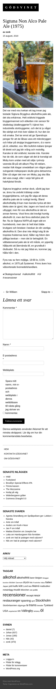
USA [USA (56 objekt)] (5, 611)
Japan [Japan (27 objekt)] (5, 586)
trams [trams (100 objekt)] (32, 605)
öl (40, 274)
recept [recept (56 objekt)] (29, 595)
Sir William (10, 292)
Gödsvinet (21, 7)
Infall (8, 477)
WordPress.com (26, 684)
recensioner (10, 277)
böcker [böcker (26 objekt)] (12, 582)
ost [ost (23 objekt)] (31, 590)
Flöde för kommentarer (16, 665)
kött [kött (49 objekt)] (21, 586)
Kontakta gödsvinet (16, 454)
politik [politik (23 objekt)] (35, 590)
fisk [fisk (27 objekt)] (31, 582)
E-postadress (10, 357)
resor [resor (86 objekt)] (37, 595)
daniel (8, 629)
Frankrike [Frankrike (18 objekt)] (36, 582)
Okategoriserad (12, 274)
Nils (7, 639)
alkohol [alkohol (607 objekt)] (9, 577)
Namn (7, 344)
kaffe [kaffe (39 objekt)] (15, 586)
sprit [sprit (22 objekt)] (33, 601)
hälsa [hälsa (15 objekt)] (43, 582)
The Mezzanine (13, 489)
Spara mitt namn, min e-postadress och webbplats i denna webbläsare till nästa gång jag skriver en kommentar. (12, 397)
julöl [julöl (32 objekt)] (11, 586)
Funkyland (11, 480)
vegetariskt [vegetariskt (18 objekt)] (13, 611)
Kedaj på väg (12, 492)
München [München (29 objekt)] (25, 590)
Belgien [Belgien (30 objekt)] (38, 578)
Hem (6, 449)
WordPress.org (13, 668)
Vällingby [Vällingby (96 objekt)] (27, 610)
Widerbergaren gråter (16, 495)
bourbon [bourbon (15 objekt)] (6, 582)
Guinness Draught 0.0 (16, 498)
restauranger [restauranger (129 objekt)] (11, 600)
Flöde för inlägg (13, 662)
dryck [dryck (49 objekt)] (26, 582)
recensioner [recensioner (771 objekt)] (14, 594)
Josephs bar (30, 531)
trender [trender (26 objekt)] (40, 605)
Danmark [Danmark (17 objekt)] (19, 582)
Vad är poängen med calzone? (28, 537)
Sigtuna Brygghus (20, 114)
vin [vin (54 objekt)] (19, 611)
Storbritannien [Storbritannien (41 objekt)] (10, 605)
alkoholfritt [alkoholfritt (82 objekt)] (23, 577)
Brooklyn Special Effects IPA (19, 483)
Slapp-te (47, 292)
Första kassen (12, 486)
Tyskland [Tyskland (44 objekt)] (48, 605)
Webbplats (8, 370)
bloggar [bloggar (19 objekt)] (46, 578)
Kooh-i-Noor (22, 525)
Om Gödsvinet (12, 458)
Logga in (10, 659)
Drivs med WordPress (11, 681)
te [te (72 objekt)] (27, 605)
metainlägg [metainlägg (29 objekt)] (8, 590)
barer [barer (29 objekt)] (32, 578)
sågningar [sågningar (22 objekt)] (22, 606)
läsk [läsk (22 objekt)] (30, 586)
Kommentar (10, 308)
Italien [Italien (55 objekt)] (48, 582)
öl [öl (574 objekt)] (42, 610)
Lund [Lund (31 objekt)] (25, 586)
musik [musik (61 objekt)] (16, 589)
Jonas (8, 635)
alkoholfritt (29, 274)
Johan (9, 632)
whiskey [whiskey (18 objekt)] (37, 611)
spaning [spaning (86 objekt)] (26, 600)
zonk (8, 32)
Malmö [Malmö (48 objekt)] (35, 586)
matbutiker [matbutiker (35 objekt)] (45, 586)
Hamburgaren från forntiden (27, 534)
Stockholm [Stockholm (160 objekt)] (43, 600)
